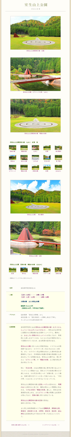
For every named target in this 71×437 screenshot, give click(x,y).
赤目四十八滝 (32, 411)
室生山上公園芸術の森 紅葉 (35, 50)
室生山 (13, 161)
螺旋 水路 (24, 171)
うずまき (35, 161)
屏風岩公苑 (56, 408)
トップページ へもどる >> (50, 425)
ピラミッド (12, 171)
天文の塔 (47, 161)
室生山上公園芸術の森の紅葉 (31, 400)
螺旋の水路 (44, 360)
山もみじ (58, 171)
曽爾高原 (47, 408)
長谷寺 (54, 411)
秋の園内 (58, 151)
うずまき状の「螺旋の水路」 (36, 390)
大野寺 (41, 411)
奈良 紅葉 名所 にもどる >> (21, 425)
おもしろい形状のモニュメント (35, 335)
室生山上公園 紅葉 (35, 256)
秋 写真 (58, 161)
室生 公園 (24, 161)
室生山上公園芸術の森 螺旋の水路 (35, 133)
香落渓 (23, 411)
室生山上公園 (26, 346)
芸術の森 (12, 151)
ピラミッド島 (30, 360)
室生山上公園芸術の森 (44, 327)
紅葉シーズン (43, 384)
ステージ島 (47, 273)
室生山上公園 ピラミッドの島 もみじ (35, 92)
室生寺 (47, 411)
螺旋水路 (24, 151)
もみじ (35, 151)
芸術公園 (35, 171)
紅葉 (47, 151)
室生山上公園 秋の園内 (35, 214)
